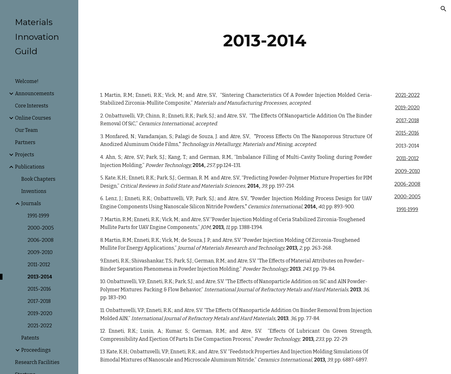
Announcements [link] (34, 93)
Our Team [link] (26, 130)
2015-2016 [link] (39, 289)
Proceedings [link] (36, 350)
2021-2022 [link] (40, 326)
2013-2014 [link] (40, 277)
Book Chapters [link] (38, 179)
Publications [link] (29, 167)
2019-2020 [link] (40, 313)
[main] (265, 40)
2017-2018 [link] (39, 301)
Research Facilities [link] (37, 362)
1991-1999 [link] (38, 216)
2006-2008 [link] (41, 240)
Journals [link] (31, 203)
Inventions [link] (33, 191)
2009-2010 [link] (40, 252)
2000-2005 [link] (41, 228)
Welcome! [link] (27, 81)
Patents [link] (30, 338)
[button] (443, 8)
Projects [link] (24, 155)
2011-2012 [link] (39, 265)
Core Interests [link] (31, 106)
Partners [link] (25, 142)
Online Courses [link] (33, 118)
